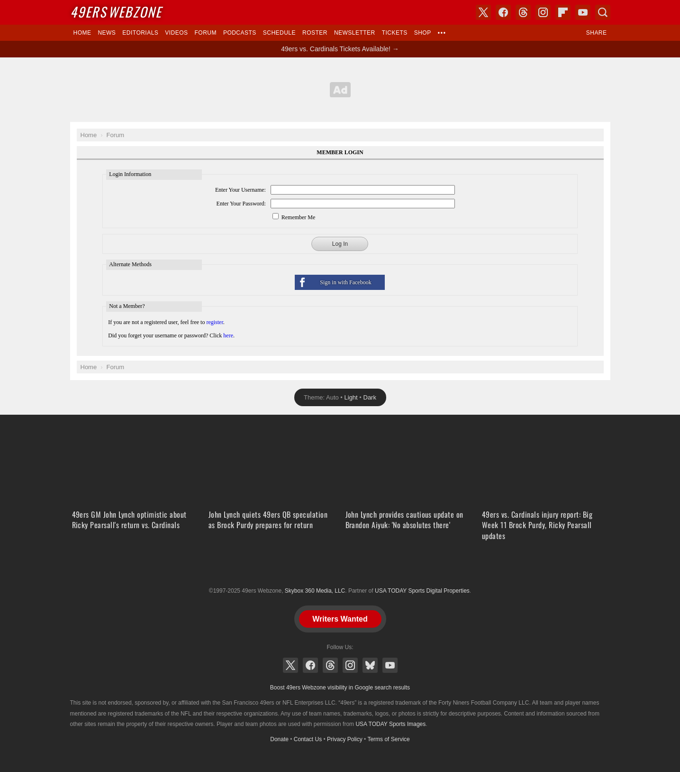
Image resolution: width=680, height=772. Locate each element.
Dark (369, 397)
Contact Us (308, 739)
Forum (206, 32)
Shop (422, 32)
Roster (314, 32)
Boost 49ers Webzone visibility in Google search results (340, 687)
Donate (279, 739)
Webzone (116, 11)
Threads (330, 665)
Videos (176, 32)
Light (351, 397)
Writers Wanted (339, 619)
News (107, 32)
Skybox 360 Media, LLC (315, 590)
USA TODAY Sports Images (390, 724)
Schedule (279, 32)
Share (596, 32)
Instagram (350, 665)
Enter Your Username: (240, 189)
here (228, 335)
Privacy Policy (345, 739)
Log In (340, 244)
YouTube (390, 665)
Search (602, 12)
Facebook (310, 665)
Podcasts (239, 32)
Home (82, 32)
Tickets (395, 32)
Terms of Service (388, 739)
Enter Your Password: (241, 203)
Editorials (140, 32)
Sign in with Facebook (345, 282)
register (214, 322)
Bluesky (370, 665)
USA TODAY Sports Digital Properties (340, 567)
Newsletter (354, 32)
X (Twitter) (290, 665)
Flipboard (563, 12)
